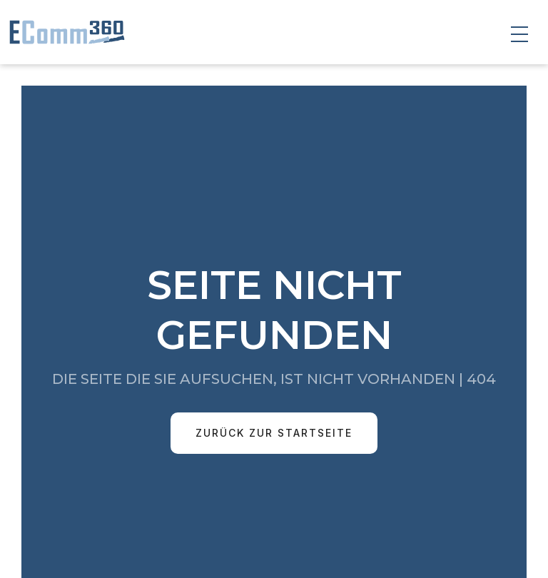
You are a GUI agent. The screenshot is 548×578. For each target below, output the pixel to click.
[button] (519, 34)
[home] (64, 32)
